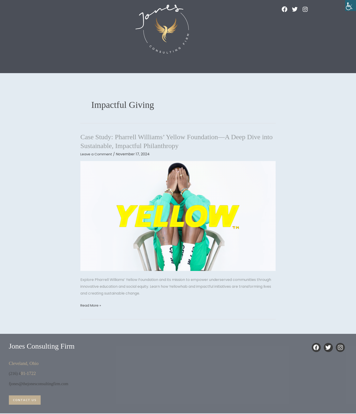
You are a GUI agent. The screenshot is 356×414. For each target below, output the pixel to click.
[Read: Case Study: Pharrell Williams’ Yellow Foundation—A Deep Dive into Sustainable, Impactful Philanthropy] (178, 215)
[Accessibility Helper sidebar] (350, 5)
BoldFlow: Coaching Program (183, 63)
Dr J (132, 63)
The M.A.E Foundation (247, 63)
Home (61, 63)
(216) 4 (15, 373)
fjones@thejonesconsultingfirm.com (42, 383)
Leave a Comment (96, 154)
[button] (62, 63)
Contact (292, 63)
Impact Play (99, 63)
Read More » (91, 305)
